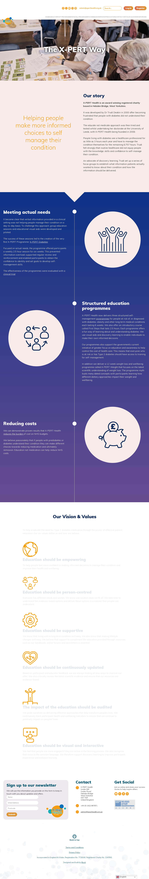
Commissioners (82, 15)
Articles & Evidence (124, 16)
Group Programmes (44, 16)
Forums (141, 15)
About (34, 15)
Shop (93, 15)
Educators (103, 15)
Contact (114, 15)
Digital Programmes (63, 16)
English (121, 877)
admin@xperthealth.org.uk (90, 8)
